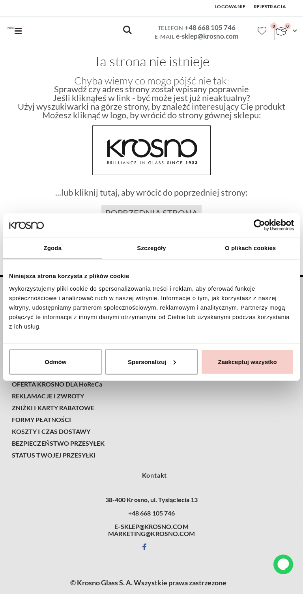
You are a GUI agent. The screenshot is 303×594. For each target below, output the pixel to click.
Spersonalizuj (152, 361)
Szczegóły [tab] (151, 248)
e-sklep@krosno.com (207, 36)
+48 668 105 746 (210, 27)
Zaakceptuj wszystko (247, 361)
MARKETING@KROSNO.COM (151, 533)
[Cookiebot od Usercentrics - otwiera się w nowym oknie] (259, 225)
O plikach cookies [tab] (250, 248)
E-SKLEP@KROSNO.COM (151, 526)
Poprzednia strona (151, 213)
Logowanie (230, 6)
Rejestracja (270, 6)
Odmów (55, 361)
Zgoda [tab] (53, 248)
